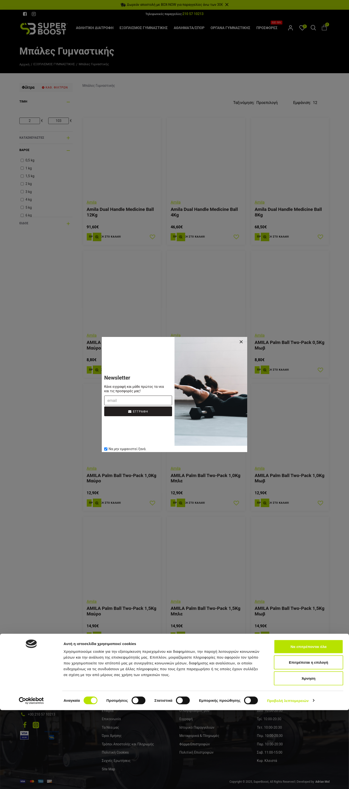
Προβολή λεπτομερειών (288, 779)
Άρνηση (308, 757)
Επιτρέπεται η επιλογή (308, 741)
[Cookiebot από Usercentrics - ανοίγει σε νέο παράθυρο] (31, 779)
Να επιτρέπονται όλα (309, 725)
